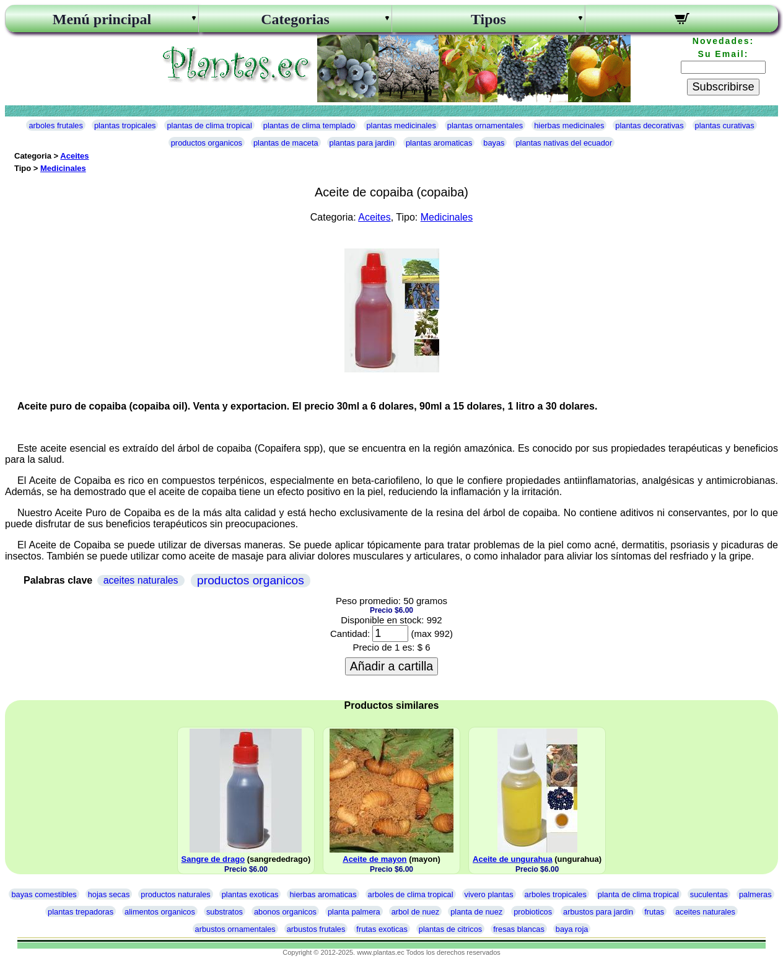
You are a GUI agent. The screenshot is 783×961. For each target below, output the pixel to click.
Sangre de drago (213, 859)
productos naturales (175, 894)
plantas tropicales (125, 125)
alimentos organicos (160, 911)
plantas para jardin (362, 142)
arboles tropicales (556, 894)
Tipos (488, 19)
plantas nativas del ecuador (563, 142)
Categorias (295, 19)
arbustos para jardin (598, 911)
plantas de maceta (285, 142)
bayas (493, 142)
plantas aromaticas (439, 142)
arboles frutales (55, 125)
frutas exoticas (382, 929)
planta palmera (354, 911)
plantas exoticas (250, 894)
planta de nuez (476, 911)
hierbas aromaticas (322, 894)
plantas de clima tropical (209, 125)
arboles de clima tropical (410, 894)
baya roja (572, 929)
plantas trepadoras (80, 911)
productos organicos (206, 142)
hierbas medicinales (569, 125)
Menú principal (102, 19)
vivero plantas (489, 894)
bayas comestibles (43, 894)
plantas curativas (725, 125)
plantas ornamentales (485, 125)
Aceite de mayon (374, 859)
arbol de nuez (416, 911)
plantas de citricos (450, 929)
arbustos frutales (316, 929)
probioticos (533, 911)
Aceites (74, 155)
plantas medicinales (400, 125)
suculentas (709, 894)
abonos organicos (285, 911)
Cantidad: (350, 633)
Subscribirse (723, 87)
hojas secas (109, 894)
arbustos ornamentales (235, 929)
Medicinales (63, 168)
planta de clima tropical (638, 894)
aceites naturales (140, 580)
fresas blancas (519, 929)
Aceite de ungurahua (513, 859)
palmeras (755, 894)
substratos (224, 911)
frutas (654, 911)
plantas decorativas (649, 125)
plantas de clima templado (309, 125)
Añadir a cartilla (391, 666)
